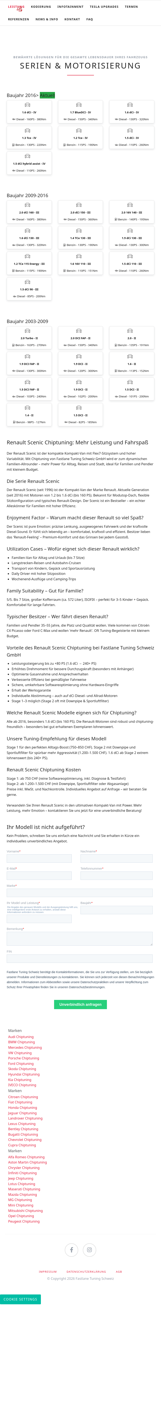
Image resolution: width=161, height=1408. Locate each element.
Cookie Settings (20, 1402)
